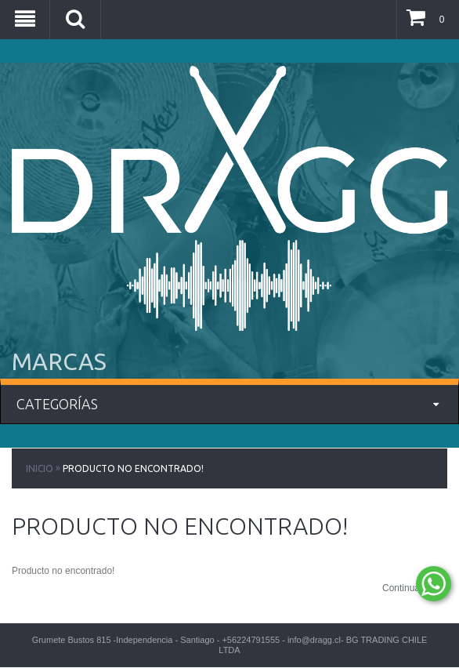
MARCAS (59, 361)
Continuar (414, 589)
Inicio (39, 468)
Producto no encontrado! (133, 468)
